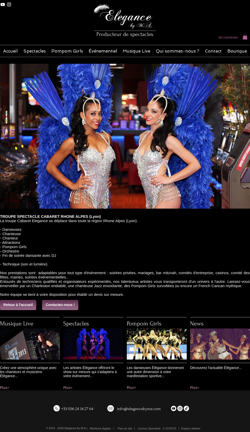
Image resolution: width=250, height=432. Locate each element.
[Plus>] (30, 387)
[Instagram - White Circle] (180, 408)
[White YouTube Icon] (2, 4)
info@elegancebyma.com (139, 408)
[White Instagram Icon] (9, 4)
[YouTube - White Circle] (173, 408)
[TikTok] (186, 408)
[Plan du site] (125, 428)
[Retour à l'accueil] (18, 305)
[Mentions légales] (100, 428)
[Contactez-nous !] (60, 305)
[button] (245, 37)
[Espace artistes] (191, 428)
